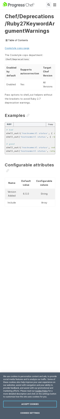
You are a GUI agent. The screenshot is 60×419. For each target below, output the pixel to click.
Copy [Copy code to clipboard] (50, 124)
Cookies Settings (30, 413)
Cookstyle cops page (17, 48)
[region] (30, 395)
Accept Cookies (30, 404)
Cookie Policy (41, 391)
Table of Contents (17, 40)
